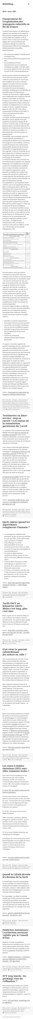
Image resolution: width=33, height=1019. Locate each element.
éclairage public (7, 968)
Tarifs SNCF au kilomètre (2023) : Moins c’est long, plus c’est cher (15, 607)
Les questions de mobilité (11, 477)
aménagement (10, 756)
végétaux (5, 759)
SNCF (13, 641)
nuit (24, 968)
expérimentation (22, 756)
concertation (6, 511)
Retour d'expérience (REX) (12, 758)
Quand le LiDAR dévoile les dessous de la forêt (16, 876)
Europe (20, 594)
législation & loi (19, 406)
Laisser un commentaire (13, 409)
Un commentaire (8, 597)
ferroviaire (5, 641)
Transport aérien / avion (14, 408)
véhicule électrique (21, 867)
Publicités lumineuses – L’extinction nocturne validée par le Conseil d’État (16, 933)
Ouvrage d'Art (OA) (15, 1009)
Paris (9, 514)
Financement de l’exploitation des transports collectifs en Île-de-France (16, 22)
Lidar (14, 922)
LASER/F (14, 724)
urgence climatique (24, 758)
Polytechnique (21, 595)
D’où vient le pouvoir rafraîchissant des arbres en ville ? (15, 652)
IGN (12, 922)
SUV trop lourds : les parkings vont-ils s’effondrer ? (14, 978)
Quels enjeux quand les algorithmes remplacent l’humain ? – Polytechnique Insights (16, 585)
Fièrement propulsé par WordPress (12, 1017)
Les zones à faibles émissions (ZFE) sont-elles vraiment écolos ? (16, 768)
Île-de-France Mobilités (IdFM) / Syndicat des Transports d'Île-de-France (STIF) (16, 403)
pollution (5, 408)
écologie (9, 867)
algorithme (10, 594)
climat (16, 756)
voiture (22, 1011)
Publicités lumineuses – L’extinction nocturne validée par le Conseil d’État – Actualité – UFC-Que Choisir (16, 959)
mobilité (24, 513)
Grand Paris (17, 401)
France (10, 641)
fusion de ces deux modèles (19, 730)
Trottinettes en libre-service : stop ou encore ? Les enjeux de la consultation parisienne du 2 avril (16, 421)
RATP (11, 728)
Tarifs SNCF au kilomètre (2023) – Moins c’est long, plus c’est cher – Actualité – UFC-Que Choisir (16, 632)
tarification (18, 641)
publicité (5, 970)
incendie (8, 1009)
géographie (7, 922)
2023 (5, 401)
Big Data (15, 594)
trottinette (13, 514)
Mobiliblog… (9, 4)
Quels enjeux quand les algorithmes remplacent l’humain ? (16, 525)
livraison (26, 406)
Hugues (16, 400)
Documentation (24, 400)
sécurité (22, 1009)
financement (10, 401)
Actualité (22, 509)
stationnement (6, 1011)
